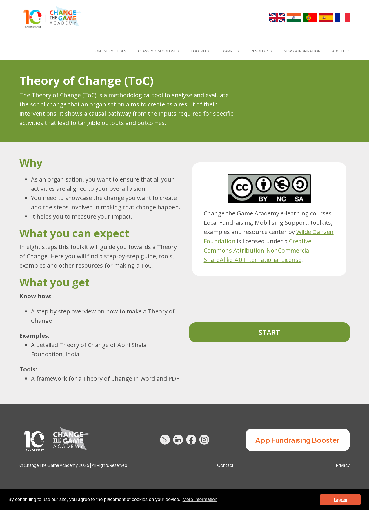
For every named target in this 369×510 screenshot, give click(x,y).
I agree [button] (340, 499)
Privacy (343, 465)
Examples (230, 51)
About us (341, 51)
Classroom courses (158, 51)
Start (269, 332)
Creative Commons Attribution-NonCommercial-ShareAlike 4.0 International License (258, 250)
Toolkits (199, 51)
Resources (261, 51)
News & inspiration (302, 51)
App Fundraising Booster (297, 439)
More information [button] (200, 499)
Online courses (110, 51)
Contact (225, 465)
